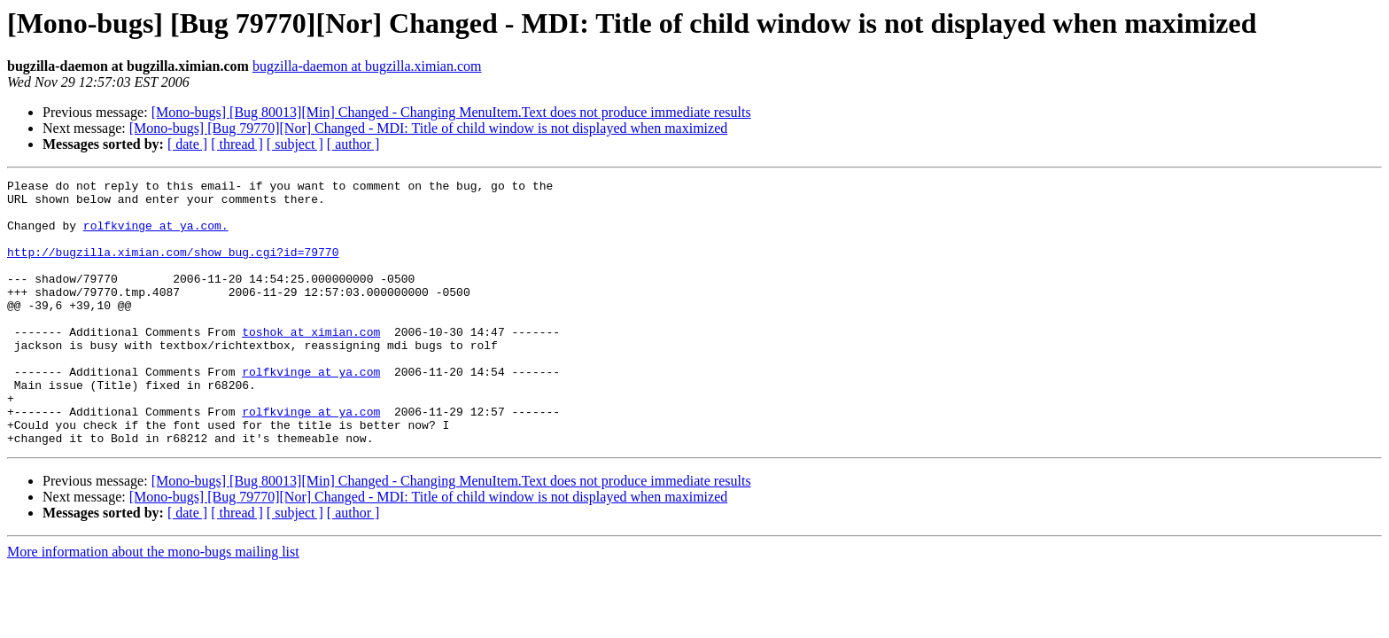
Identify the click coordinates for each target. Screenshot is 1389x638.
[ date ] (187, 144)
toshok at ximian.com (311, 363)
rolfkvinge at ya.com (311, 411)
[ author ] (353, 144)
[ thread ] (237, 144)
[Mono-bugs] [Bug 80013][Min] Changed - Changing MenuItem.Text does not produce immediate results (451, 112)
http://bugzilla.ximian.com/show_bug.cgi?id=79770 (172, 268)
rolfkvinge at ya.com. (156, 236)
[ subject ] (295, 144)
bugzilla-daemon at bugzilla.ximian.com (367, 66)
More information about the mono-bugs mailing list (153, 604)
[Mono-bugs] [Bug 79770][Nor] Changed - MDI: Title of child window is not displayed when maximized (428, 128)
